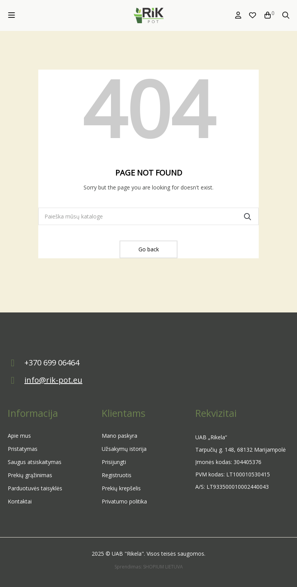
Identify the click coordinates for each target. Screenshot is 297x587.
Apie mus (19, 435)
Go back (148, 249)
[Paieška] (148, 216)
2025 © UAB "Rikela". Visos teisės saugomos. (148, 553)
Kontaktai (20, 501)
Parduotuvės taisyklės (35, 488)
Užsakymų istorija (124, 448)
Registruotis (116, 475)
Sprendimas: (128, 566)
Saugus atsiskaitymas (34, 462)
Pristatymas (23, 448)
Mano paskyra (119, 435)
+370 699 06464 (51, 362)
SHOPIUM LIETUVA (163, 566)
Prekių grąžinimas (30, 475)
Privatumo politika (124, 501)
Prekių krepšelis (121, 488)
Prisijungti (114, 462)
